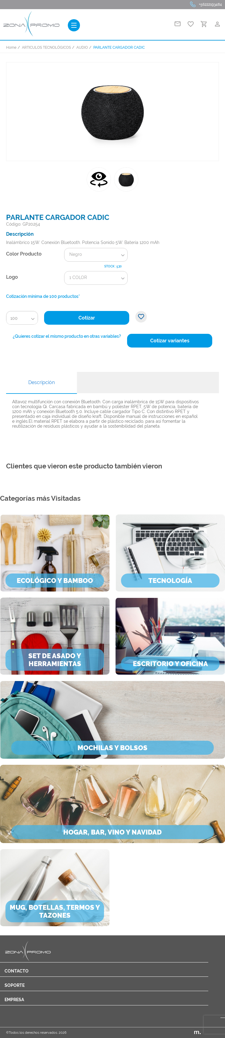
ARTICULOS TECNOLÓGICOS (46, 47)
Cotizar (86, 318)
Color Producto (24, 254)
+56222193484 (210, 4)
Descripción (41, 382)
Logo (12, 277)
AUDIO (82, 47)
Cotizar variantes (169, 341)
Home (11, 47)
